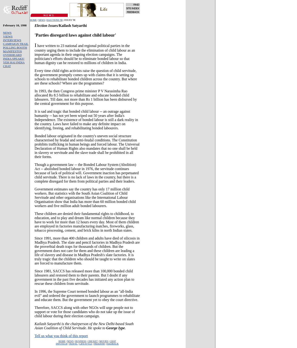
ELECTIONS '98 (55, 20)
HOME (33, 20)
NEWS (41, 20)
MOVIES (103, 341)
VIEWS (8, 36)
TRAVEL (73, 343)
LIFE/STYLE (85, 343)
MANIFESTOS (12, 51)
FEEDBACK (113, 343)
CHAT (7, 66)
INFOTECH (61, 343)
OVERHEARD (12, 55)
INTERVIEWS (12, 40)
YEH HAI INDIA (14, 62)
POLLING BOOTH (15, 47)
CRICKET (93, 341)
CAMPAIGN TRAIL (15, 44)
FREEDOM (99, 343)
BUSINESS (80, 341)
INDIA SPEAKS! (13, 58)
